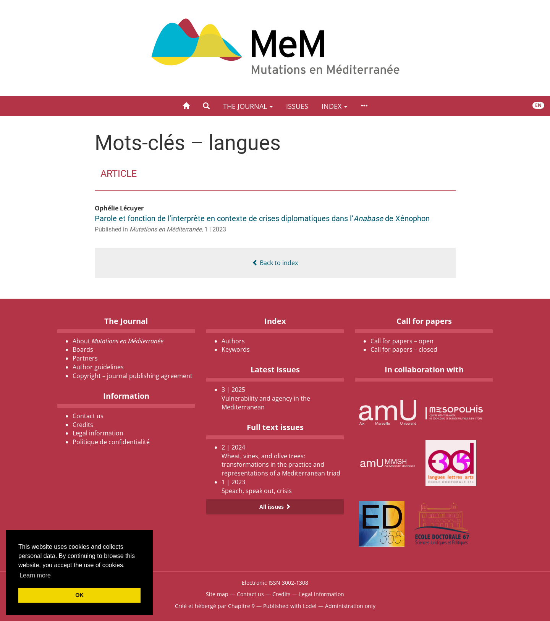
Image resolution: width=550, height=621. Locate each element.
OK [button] (79, 595)
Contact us (88, 416)
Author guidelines (98, 367)
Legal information (98, 433)
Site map (217, 594)
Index (334, 106)
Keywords (236, 349)
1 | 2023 (215, 229)
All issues (275, 506)
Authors (233, 341)
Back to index (275, 263)
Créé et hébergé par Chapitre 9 (215, 606)
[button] (206, 106)
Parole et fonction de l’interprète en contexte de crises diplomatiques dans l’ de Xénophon (262, 218)
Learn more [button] (35, 575)
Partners (85, 358)
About (118, 341)
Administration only (350, 606)
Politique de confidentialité (111, 442)
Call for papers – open (402, 341)
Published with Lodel (290, 606)
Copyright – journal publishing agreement (132, 376)
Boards (83, 349)
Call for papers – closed (403, 349)
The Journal (248, 106)
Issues (297, 106)
